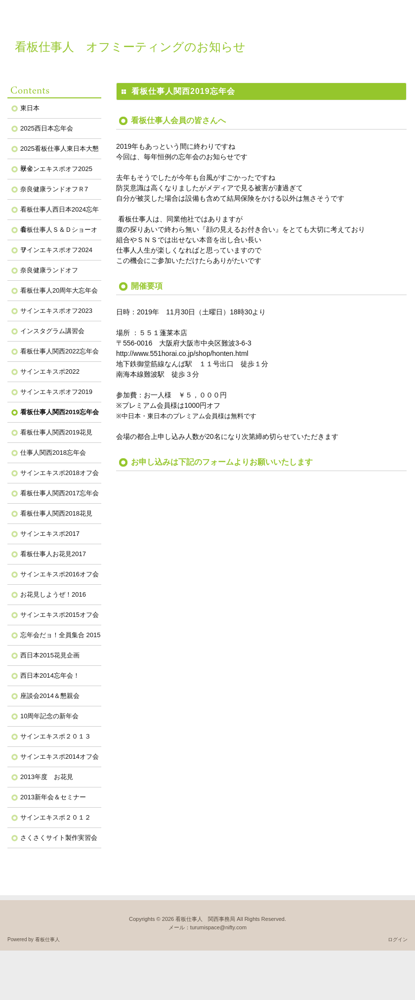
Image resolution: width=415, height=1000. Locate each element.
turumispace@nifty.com (218, 927)
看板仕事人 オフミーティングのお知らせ (130, 46)
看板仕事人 (47, 939)
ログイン (398, 939)
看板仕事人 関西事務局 (205, 919)
